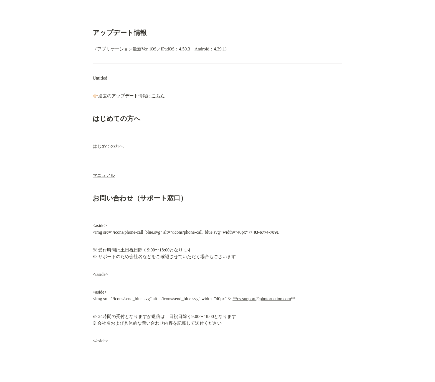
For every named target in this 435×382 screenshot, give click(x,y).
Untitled (100, 78)
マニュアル (104, 175)
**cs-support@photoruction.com (261, 298)
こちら (158, 95)
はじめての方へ (108, 146)
